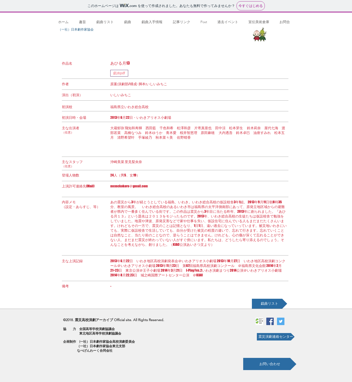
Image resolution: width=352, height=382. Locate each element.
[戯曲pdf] (119, 73)
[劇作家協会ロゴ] (259, 321)
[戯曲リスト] (269, 304)
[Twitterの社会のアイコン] (280, 321)
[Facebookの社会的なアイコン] (270, 321)
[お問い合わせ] (269, 364)
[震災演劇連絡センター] (276, 336)
